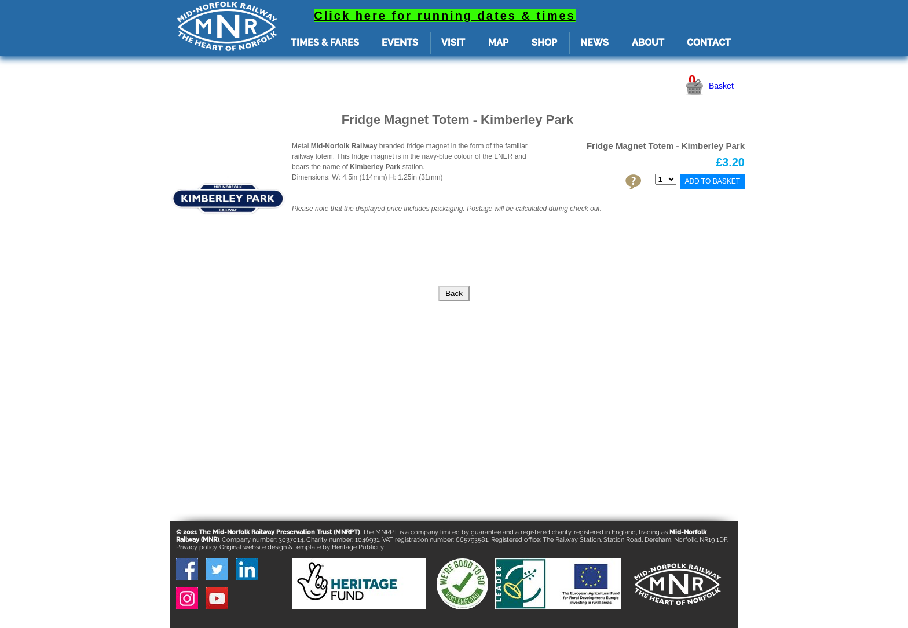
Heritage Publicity (358, 547)
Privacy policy (196, 547)
